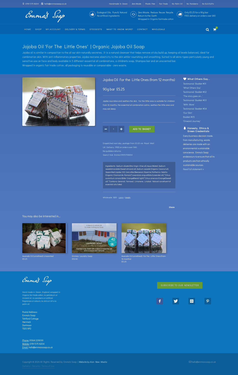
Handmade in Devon (118, 3)
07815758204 (126, 154)
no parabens (192, 3)
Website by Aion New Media (93, 361)
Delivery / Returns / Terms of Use (38, 366)
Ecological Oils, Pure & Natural (112, 14)
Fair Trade (163, 3)
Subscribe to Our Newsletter (180, 285)
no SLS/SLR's (208, 3)
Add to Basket (142, 129)
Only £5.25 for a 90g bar (200, 14)
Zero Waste (136, 3)
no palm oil (177, 3)
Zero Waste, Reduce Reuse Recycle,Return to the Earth (156, 16)
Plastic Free (150, 3)
